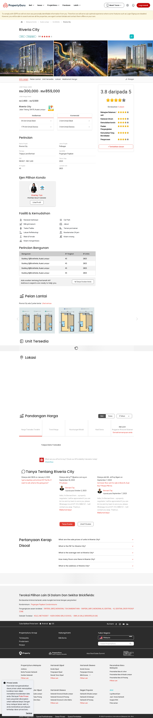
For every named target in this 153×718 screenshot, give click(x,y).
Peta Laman (114, 701)
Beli (102, 416)
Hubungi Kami (65, 633)
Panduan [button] (66, 5)
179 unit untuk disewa (36, 127)
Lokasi (58, 79)
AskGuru (24, 669)
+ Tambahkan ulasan (116, 147)
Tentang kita (24, 638)
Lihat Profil (37, 202)
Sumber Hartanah (27, 675)
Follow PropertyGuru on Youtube (123, 624)
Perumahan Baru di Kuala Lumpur (121, 674)
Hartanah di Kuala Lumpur (88, 692)
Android (43, 624)
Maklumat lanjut (65, 510)
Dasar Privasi (60, 712)
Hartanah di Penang (86, 698)
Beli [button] (32, 5)
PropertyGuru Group (28, 633)
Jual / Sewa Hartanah (117, 695)
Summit (95, 653)
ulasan (121, 107)
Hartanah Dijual (57, 665)
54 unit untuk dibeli (36, 121)
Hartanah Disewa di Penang (60, 695)
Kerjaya (22, 645)
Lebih (77, 5)
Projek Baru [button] (53, 5)
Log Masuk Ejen (115, 692)
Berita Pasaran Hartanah (29, 672)
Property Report (128, 653)
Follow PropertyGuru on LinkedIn (127, 624)
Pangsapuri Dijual (56, 672)
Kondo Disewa (85, 669)
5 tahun (122, 416)
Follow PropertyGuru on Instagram (119, 624)
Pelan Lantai (35, 79)
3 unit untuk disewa (74, 127)
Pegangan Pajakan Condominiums (44, 604)
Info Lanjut (23, 79)
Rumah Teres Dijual (57, 675)
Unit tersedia (47, 79)
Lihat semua (46, 303)
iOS (51, 624)
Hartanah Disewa (87, 665)
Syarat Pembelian (74, 712)
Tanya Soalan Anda (82, 282)
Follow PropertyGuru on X (130, 624)
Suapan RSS (114, 698)
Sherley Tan (36, 195)
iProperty (24, 653)
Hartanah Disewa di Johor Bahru (61, 698)
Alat (111, 688)
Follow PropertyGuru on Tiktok (133, 624)
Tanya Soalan (67, 524)
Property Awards (58, 653)
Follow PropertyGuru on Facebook (115, 624)
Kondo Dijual (55, 669)
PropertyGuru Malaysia (31, 665)
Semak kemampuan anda (122, 432)
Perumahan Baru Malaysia (117, 666)
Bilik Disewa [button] (85, 675)
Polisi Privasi (23, 696)
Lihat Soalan (85, 524)
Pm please (63, 483)
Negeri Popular (86, 688)
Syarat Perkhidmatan (44, 712)
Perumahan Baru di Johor (118, 671)
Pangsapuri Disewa (86, 672)
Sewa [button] (41, 5)
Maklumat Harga (69, 79)
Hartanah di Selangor (87, 695)
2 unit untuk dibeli (74, 121)
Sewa (110, 416)
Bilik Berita (62, 638)
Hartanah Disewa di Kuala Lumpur (62, 692)
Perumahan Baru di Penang (119, 678)
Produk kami (24, 641)
